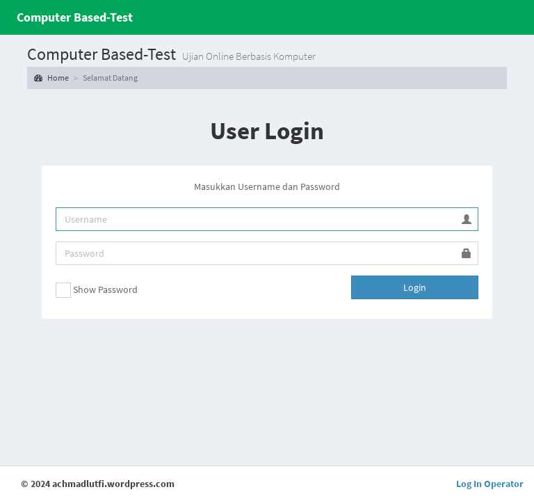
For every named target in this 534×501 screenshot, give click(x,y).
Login (414, 287)
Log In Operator (490, 483)
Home (51, 77)
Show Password (97, 290)
